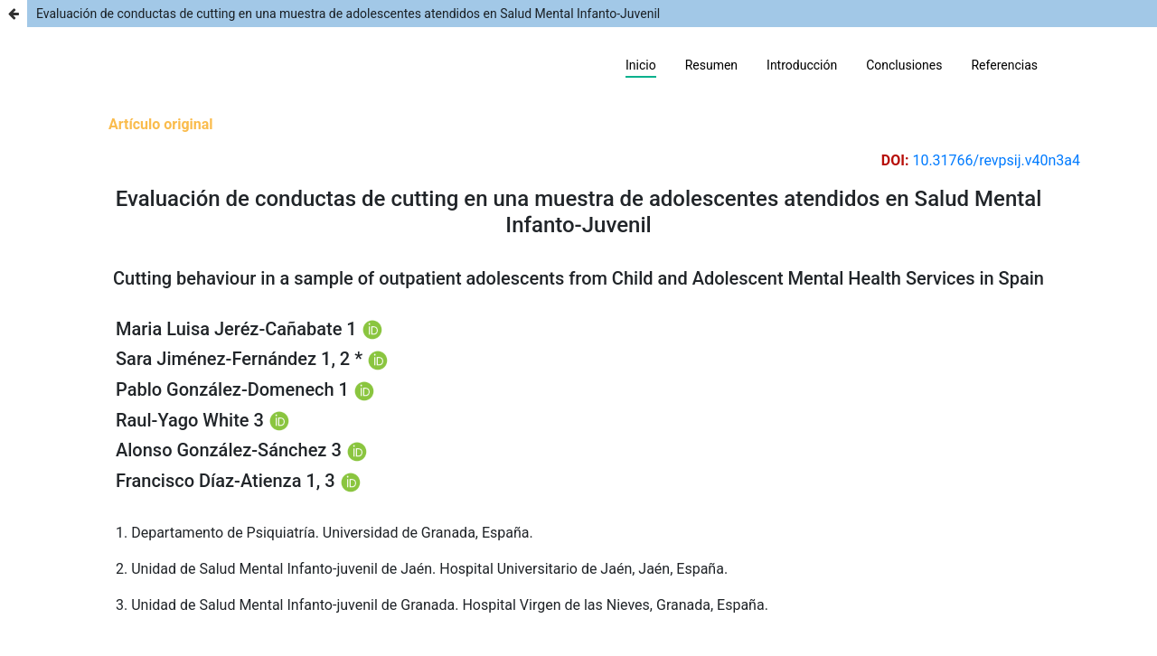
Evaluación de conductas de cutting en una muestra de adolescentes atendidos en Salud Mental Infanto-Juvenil (348, 13)
